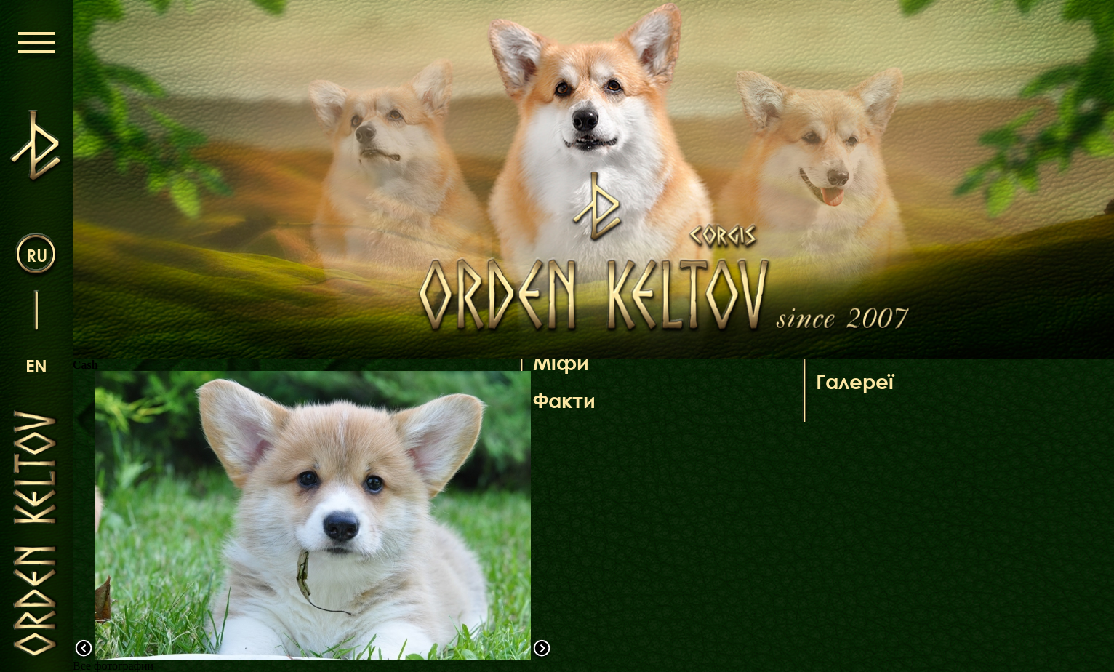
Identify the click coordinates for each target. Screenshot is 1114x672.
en (36, 365)
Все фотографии (113, 666)
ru (36, 254)
